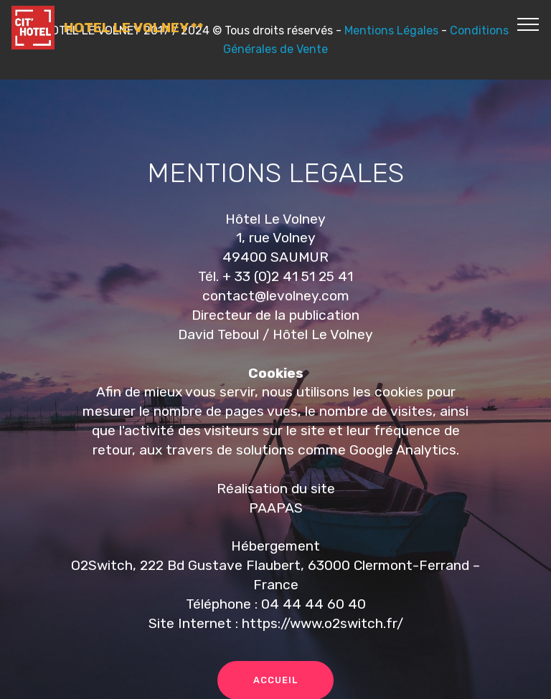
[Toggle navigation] (528, 23)
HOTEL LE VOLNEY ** (134, 27)
